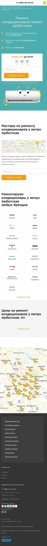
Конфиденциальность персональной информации (17, 526)
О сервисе (4, 472)
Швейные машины (11, 449)
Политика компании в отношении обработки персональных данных (20, 531)
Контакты (4, 475)
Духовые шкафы (11, 445)
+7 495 (9, 489)
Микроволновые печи (12, 421)
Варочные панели (11, 437)
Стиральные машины (12, 425)
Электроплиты (10, 433)
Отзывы (3, 477)
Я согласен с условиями (19, 82)
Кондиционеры (10, 429)
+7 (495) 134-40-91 (24, 3)
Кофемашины (10, 452)
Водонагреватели (11, 456)
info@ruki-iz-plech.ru (7, 495)
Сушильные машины (12, 441)
